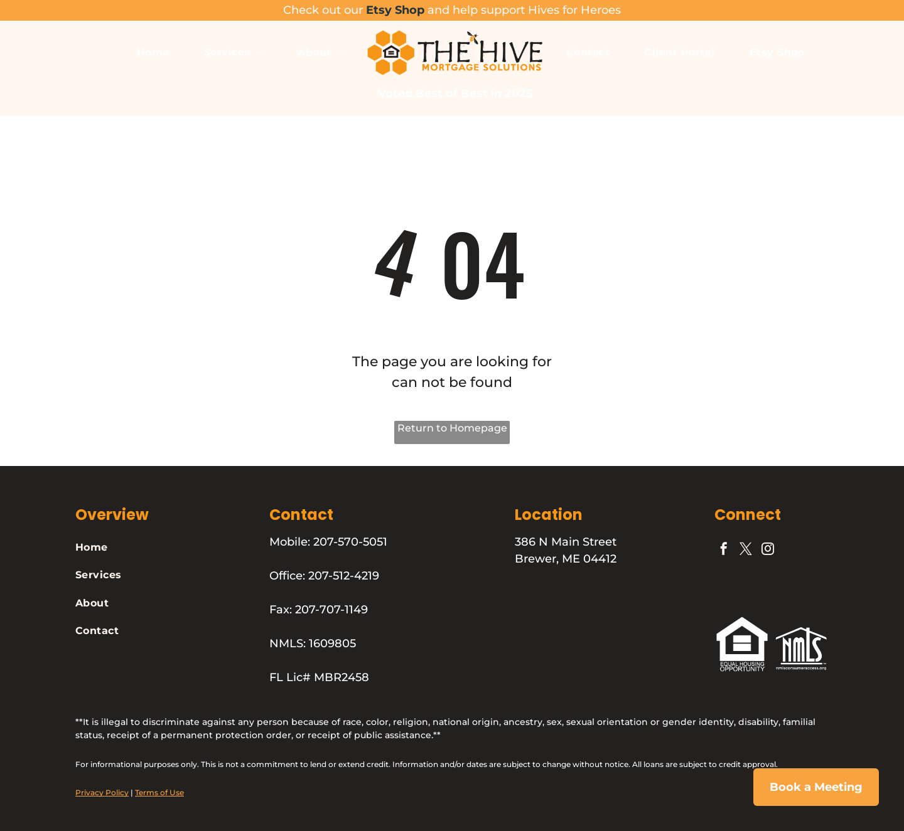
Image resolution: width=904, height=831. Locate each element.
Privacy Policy (102, 792)
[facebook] (723, 550)
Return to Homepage (452, 428)
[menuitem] (154, 52)
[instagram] (767, 550)
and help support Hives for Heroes (524, 10)
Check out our (323, 10)
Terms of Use (159, 792)
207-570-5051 (350, 542)
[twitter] (745, 550)
